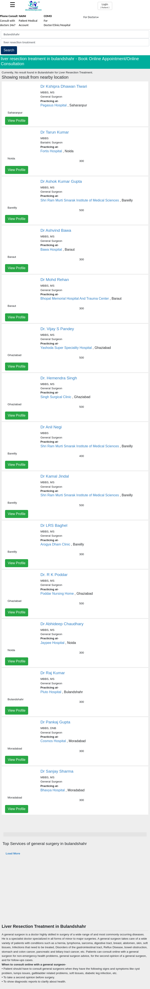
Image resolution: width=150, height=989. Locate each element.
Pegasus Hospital (54, 105)
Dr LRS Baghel (54, 525)
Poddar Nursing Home (57, 593)
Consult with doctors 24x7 (9, 20)
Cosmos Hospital (53, 741)
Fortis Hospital (51, 151)
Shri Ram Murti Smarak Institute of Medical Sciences (80, 200)
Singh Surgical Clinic (56, 397)
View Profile (16, 120)
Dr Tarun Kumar (55, 132)
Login (104, 6)
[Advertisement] (75, 892)
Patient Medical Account (28, 20)
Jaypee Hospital (52, 643)
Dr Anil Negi (51, 427)
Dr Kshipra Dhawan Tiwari (64, 86)
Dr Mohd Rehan (55, 279)
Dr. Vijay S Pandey (57, 329)
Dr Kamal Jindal (55, 476)
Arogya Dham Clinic (55, 544)
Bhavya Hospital (53, 790)
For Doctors (91, 17)
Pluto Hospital (51, 692)
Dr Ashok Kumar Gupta (61, 181)
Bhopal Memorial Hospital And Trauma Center (75, 298)
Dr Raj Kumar (53, 673)
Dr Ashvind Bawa (56, 230)
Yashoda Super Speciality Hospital (66, 348)
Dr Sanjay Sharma (57, 771)
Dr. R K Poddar (54, 574)
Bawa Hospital (51, 249)
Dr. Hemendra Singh (59, 378)
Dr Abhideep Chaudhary (62, 624)
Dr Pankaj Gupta (55, 722)
